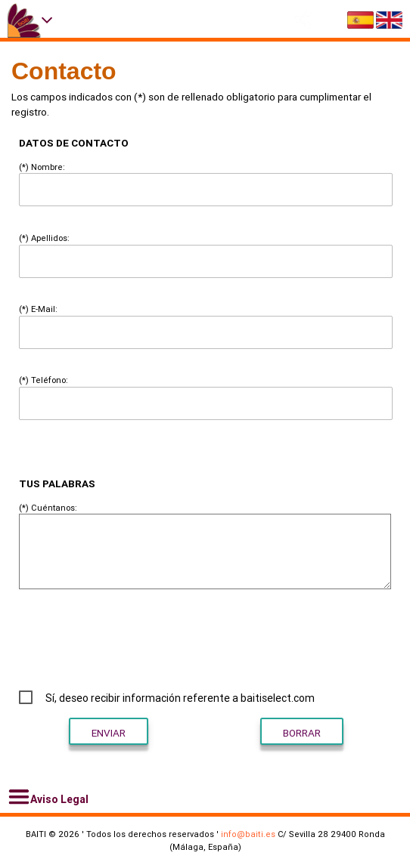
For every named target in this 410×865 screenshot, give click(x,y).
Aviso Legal (48, 797)
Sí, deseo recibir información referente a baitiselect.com (180, 698)
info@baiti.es (248, 834)
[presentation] (284, 639)
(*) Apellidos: (44, 238)
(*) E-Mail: (38, 309)
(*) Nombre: (42, 167)
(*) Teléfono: (43, 380)
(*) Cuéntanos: (48, 507)
